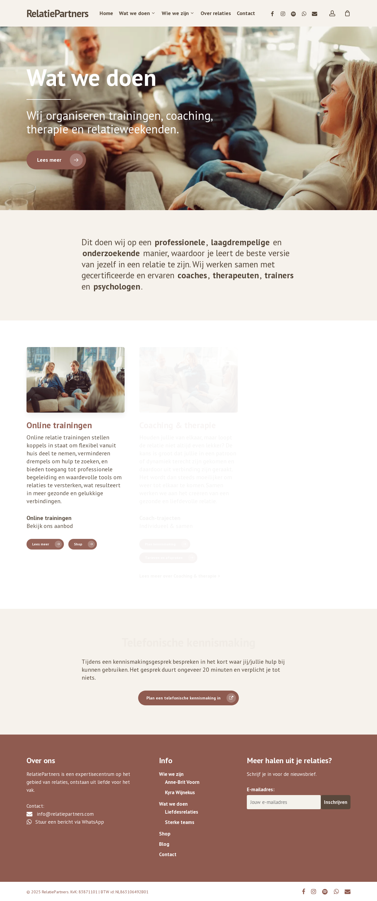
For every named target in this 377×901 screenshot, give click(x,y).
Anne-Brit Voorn (182, 782)
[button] (56, 160)
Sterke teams (179, 822)
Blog (164, 844)
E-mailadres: (261, 789)
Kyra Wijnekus (180, 792)
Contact (167, 854)
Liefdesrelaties (181, 812)
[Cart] (347, 13)
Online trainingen (59, 425)
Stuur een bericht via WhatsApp (65, 822)
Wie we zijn (171, 774)
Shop (165, 833)
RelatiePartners (57, 13)
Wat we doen (173, 804)
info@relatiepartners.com (60, 814)
